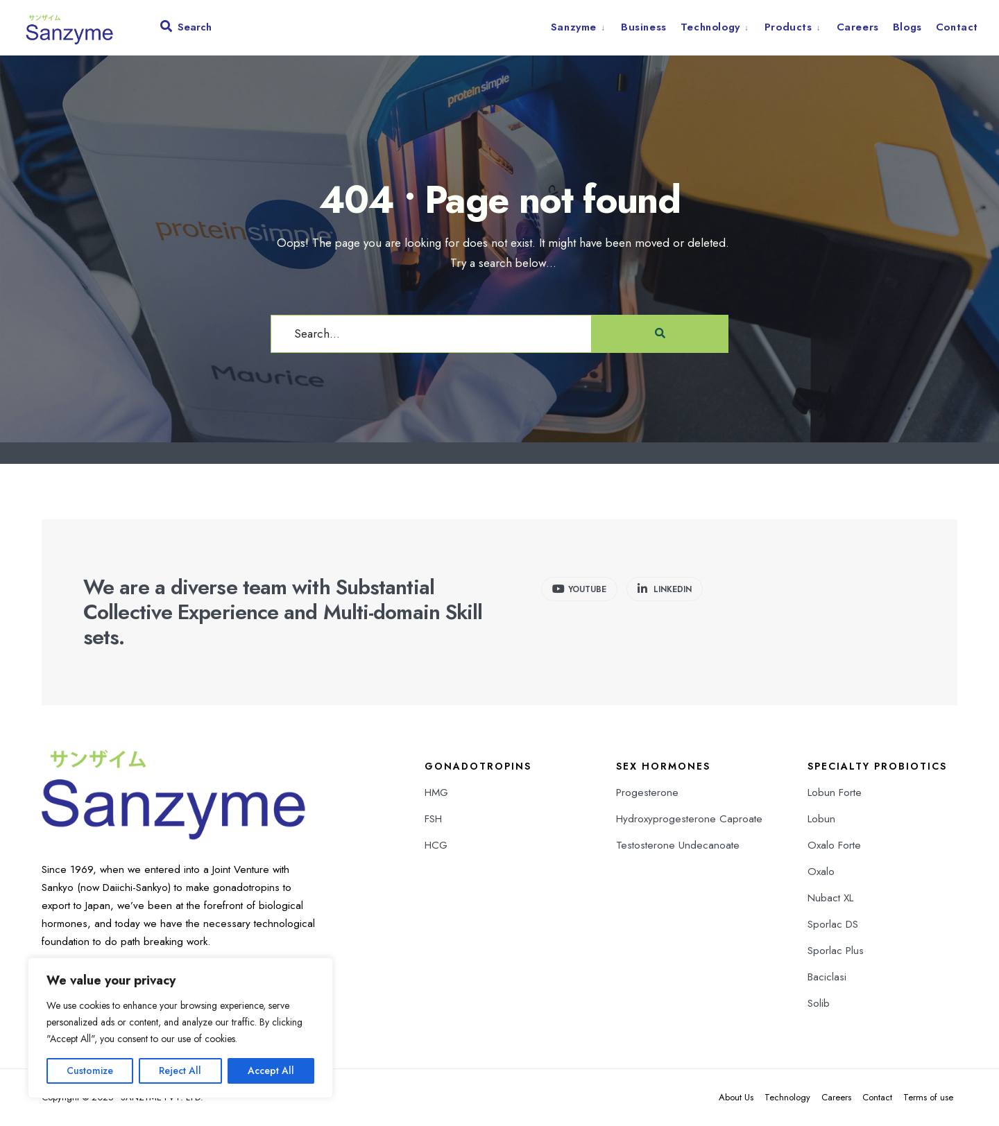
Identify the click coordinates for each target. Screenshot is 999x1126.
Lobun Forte (835, 792)
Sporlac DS (833, 924)
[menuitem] (582, 27)
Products (788, 27)
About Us (736, 1097)
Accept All (271, 1070)
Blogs (907, 27)
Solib (819, 1003)
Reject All (180, 1070)
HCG (436, 845)
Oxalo (821, 871)
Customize (90, 1070)
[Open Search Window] (185, 29)
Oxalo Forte (834, 845)
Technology (710, 27)
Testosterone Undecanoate (678, 845)
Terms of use (928, 1097)
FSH (433, 818)
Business (644, 27)
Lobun (821, 818)
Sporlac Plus (836, 950)
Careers (858, 27)
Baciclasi (827, 977)
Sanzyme (574, 27)
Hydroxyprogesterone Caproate (689, 818)
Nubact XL (830, 898)
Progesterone (647, 792)
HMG (436, 792)
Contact (957, 27)
